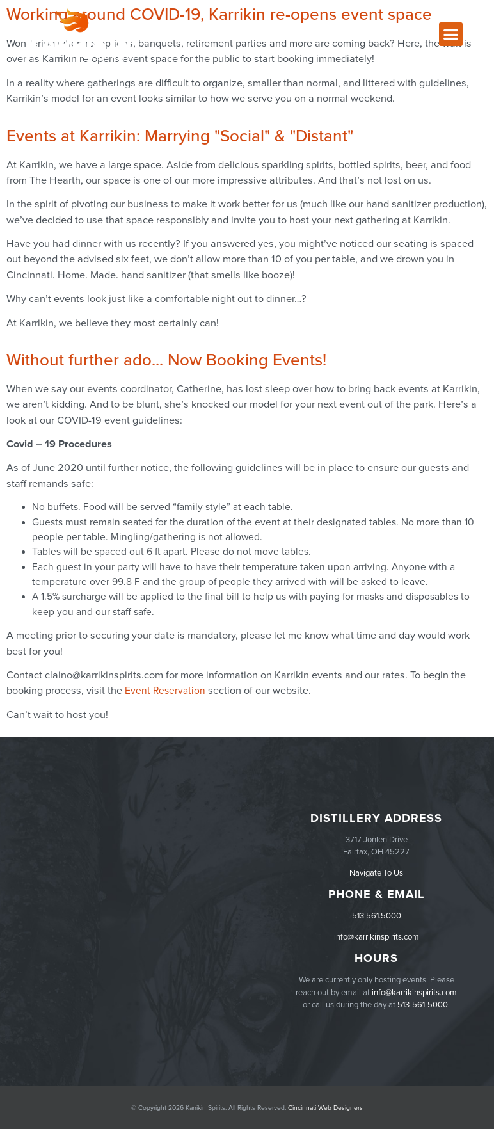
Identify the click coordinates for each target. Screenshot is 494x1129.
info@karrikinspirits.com (376, 937)
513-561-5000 (422, 1005)
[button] (451, 34)
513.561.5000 (376, 916)
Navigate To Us (376, 873)
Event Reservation (165, 690)
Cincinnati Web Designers (325, 1107)
